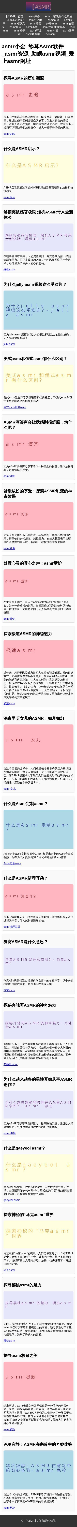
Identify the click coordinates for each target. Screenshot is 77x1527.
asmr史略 (9, 133)
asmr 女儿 (10, 788)
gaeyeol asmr (12, 1200)
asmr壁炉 (9, 618)
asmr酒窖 (35, 23)
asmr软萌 (53, 20)
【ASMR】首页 (14, 16)
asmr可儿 (36, 30)
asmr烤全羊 (33, 34)
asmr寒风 (15, 27)
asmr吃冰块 (35, 20)
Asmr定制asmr (12, 863)
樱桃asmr (9, 1340)
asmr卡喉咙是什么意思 (58, 16)
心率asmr (50, 34)
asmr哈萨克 (18, 23)
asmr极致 (9, 1429)
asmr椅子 (19, 30)
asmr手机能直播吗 (53, 27)
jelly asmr (9, 344)
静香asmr (52, 23)
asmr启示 (9, 197)
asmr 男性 (10, 1133)
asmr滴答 (9, 476)
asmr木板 (52, 30)
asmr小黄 (32, 27)
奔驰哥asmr (11, 1064)
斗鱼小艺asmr (15, 20)
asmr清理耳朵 (12, 926)
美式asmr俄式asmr (15, 407)
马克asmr (9, 1270)
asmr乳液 (9, 548)
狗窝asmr (9, 990)
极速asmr (9, 703)
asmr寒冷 (9, 1507)
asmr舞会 (34, 16)
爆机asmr (9, 269)
